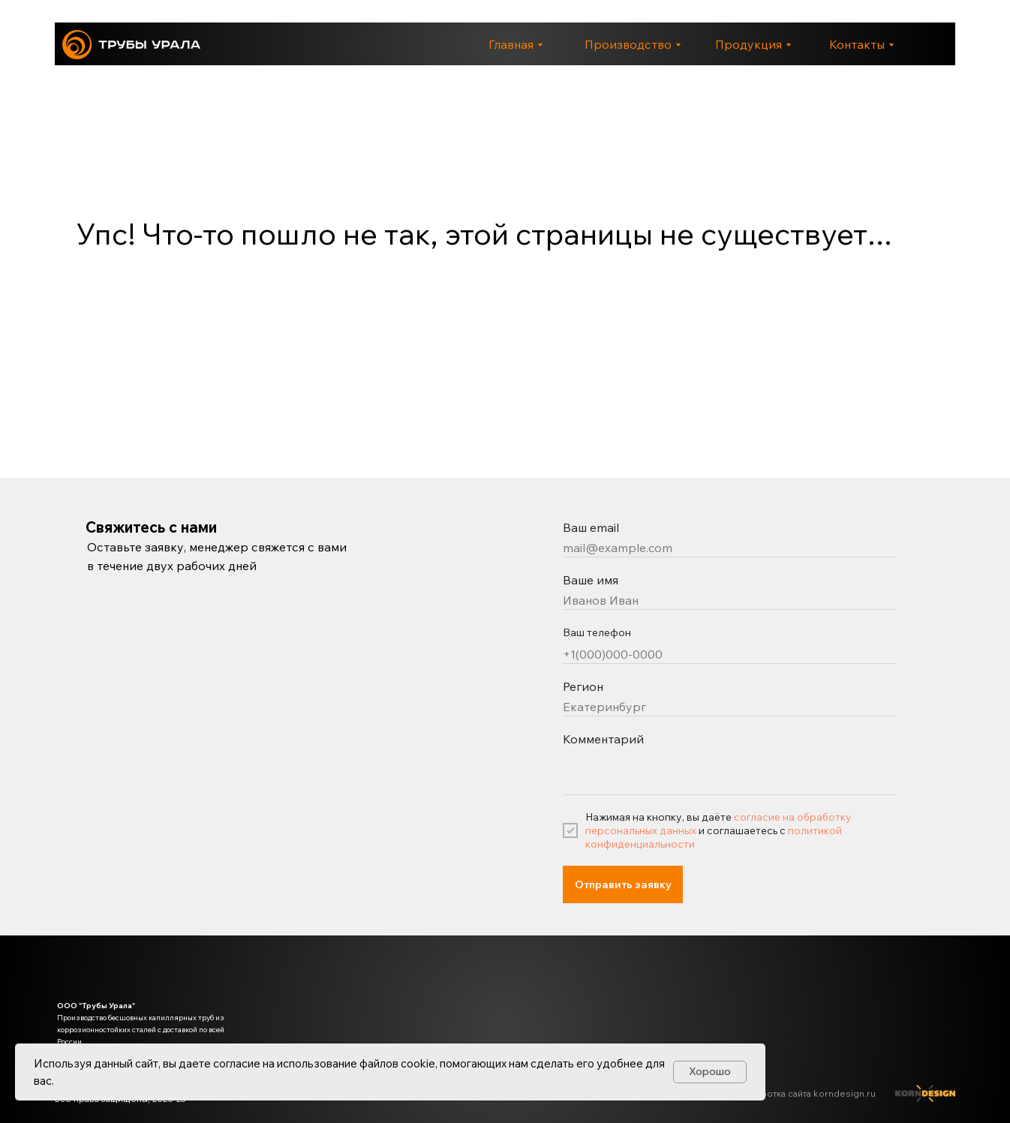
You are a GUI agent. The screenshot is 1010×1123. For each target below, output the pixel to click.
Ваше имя (590, 579)
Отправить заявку (623, 884)
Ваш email (591, 527)
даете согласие (219, 1063)
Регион (583, 686)
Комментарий (603, 738)
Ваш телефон (597, 632)
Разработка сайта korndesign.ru (805, 1093)
